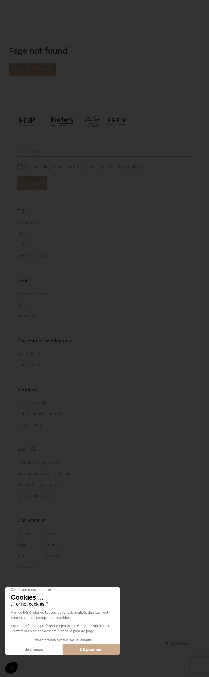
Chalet (23, 234)
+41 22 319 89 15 (177, 643)
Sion (21, 555)
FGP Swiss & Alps (33, 403)
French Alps (28, 364)
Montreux (26, 566)
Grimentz (53, 544)
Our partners (29, 424)
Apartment (27, 223)
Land (21, 245)
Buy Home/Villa (31, 255)
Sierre (50, 533)
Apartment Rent (32, 294)
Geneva (24, 533)
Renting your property (37, 484)
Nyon (21, 544)
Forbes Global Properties (40, 414)
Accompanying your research (43, 474)
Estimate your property (38, 463)
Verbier (52, 555)
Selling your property (36, 495)
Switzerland (28, 354)
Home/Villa (27, 315)
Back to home (32, 69)
